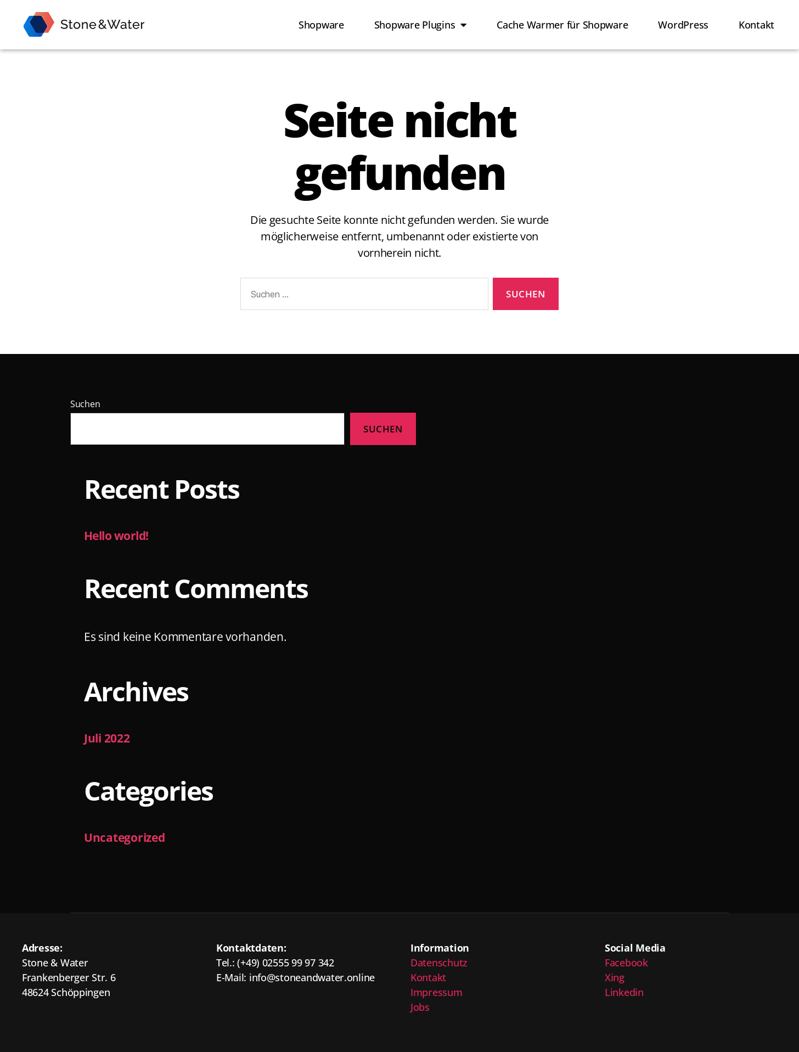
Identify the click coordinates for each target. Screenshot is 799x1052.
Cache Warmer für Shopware (562, 24)
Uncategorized (124, 837)
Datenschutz (439, 962)
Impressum (436, 992)
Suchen (85, 404)
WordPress (683, 24)
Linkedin (624, 992)
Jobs (420, 1007)
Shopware (321, 24)
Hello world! (116, 535)
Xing (614, 977)
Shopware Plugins (420, 24)
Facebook (626, 962)
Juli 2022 (107, 738)
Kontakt (756, 24)
